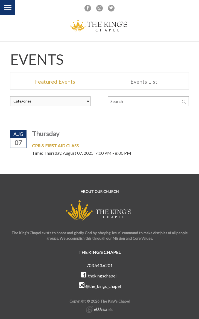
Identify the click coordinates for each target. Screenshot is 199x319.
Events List (143, 81)
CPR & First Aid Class (55, 145)
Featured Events (55, 81)
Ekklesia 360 (99, 310)
